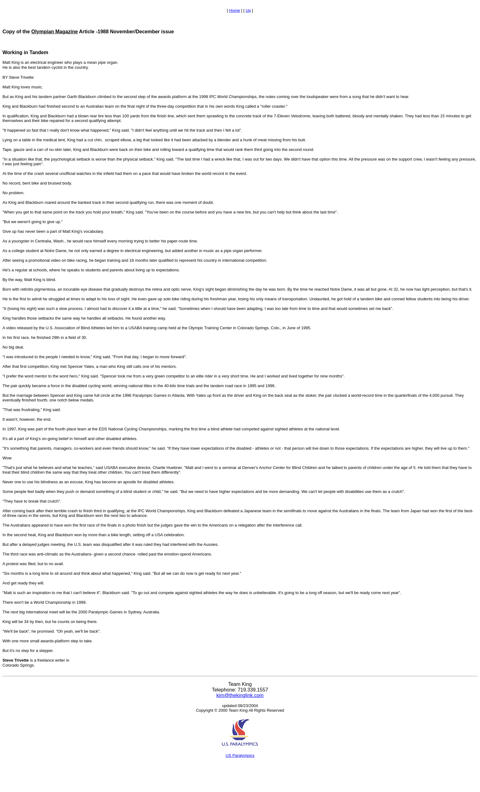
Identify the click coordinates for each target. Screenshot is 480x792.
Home (234, 10)
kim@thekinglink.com (239, 695)
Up (248, 10)
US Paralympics (240, 755)
